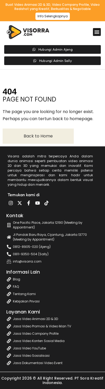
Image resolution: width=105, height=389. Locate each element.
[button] (97, 32)
